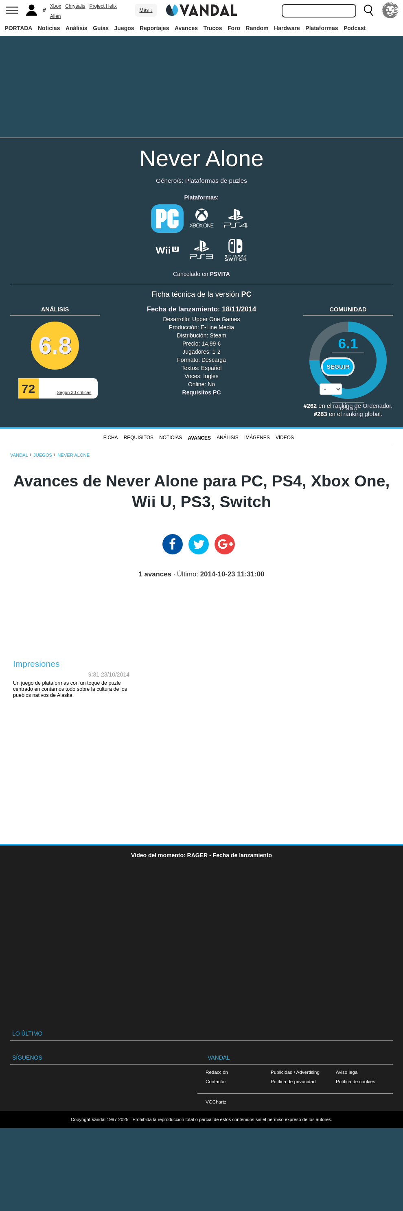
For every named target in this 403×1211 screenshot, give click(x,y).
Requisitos (138, 437)
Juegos (124, 28)
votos (348, 408)
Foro (234, 28)
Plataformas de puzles (216, 180)
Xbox (55, 6)
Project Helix (103, 6)
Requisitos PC (201, 392)
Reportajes (154, 28)
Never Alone (201, 158)
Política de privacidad (293, 1081)
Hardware (287, 28)
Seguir (337, 367)
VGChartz (216, 1101)
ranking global (362, 414)
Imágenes (257, 437)
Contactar (216, 1081)
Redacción (217, 1072)
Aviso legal (347, 1072)
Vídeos (285, 437)
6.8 (55, 345)
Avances (186, 28)
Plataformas (321, 28)
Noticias (49, 28)
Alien (55, 16)
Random (257, 28)
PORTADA (18, 28)
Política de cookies (355, 1081)
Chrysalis (75, 6)
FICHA (110, 437)
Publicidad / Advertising (295, 1072)
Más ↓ (145, 10)
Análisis (77, 28)
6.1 (348, 343)
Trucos (213, 28)
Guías (101, 28)
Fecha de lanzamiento (182, 309)
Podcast (355, 28)
